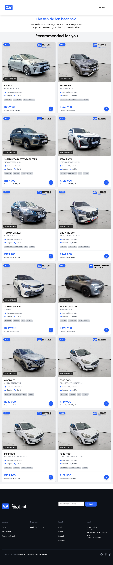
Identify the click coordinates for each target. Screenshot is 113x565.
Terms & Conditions (94, 538)
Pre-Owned (6, 532)
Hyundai (61, 541)
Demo (4, 527)
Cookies (89, 530)
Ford (60, 527)
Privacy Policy (92, 527)
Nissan (60, 532)
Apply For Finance (37, 527)
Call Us (17, 95)
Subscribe (90, 504)
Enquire (8, 95)
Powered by (32, 554)
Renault (61, 536)
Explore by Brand (8, 536)
